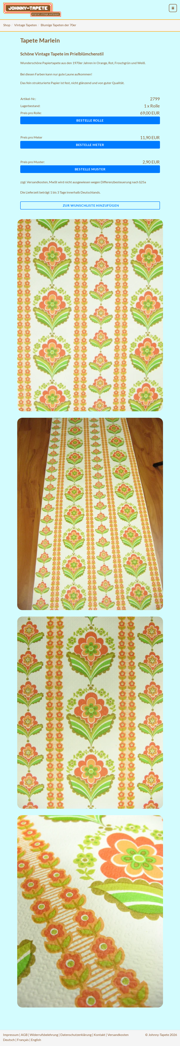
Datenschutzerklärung (76, 1035)
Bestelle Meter (90, 145)
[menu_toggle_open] (173, 8)
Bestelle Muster (90, 169)
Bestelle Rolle (89, 120)
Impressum (11, 1035)
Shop (6, 25)
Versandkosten (37, 182)
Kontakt (99, 1035)
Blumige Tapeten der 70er (58, 25)
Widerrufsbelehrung (44, 1035)
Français (23, 1040)
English (36, 1040)
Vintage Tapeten (25, 25)
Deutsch (9, 1040)
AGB (24, 1035)
